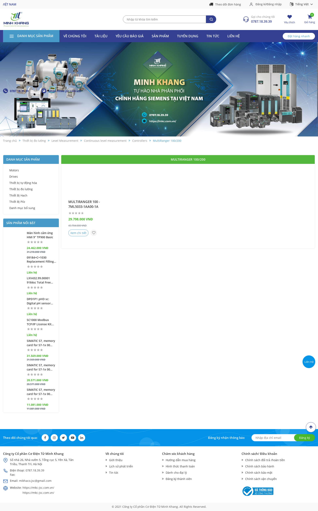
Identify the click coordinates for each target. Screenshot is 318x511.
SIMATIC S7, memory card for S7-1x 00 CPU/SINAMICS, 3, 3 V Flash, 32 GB (41, 343)
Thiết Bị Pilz (17, 202)
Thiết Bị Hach (18, 195)
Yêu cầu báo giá (130, 36)
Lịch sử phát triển (121, 466)
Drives (13, 176)
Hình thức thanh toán (180, 466)
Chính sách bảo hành (259, 466)
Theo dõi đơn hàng (228, 4)
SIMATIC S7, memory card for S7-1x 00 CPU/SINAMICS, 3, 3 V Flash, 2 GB (41, 367)
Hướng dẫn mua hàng (181, 460)
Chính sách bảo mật (258, 472)
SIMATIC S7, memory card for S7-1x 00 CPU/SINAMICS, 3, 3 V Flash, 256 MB (41, 392)
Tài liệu (101, 36)
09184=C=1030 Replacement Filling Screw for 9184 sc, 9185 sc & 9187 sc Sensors (40, 260)
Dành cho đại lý (176, 472)
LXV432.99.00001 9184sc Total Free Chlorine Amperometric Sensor (39, 280)
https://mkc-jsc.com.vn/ (61, 90)
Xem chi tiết (78, 233)
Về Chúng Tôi (74, 36)
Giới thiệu (115, 460)
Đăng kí (261, 4)
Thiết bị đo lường (21, 189)
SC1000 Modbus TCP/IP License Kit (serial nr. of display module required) (40, 322)
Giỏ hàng (309, 19)
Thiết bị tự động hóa (23, 183)
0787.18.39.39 (261, 21)
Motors (14, 170)
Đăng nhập (274, 4)
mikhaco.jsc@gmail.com (35, 481)
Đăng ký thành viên (179, 479)
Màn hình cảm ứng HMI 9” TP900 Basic (40, 235)
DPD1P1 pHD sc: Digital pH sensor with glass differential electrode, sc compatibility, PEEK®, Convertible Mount (42, 301)
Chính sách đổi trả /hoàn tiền (265, 460)
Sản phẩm (160, 36)
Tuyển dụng (187, 36)
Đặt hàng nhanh (299, 36)
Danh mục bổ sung (22, 208)
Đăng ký (304, 438)
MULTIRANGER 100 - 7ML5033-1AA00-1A (84, 204)
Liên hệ (233, 36)
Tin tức (212, 36)
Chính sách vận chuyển (261, 479)
